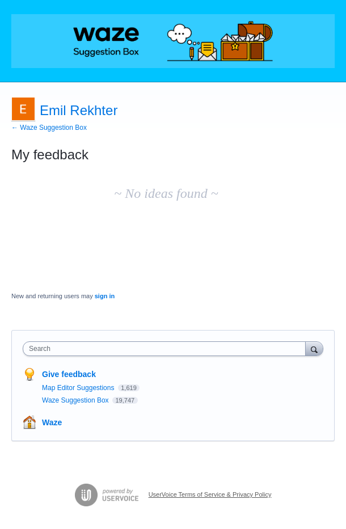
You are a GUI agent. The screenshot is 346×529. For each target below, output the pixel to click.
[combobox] (166, 349)
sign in (105, 296)
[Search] (314, 348)
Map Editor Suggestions (79, 388)
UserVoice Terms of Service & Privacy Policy (210, 494)
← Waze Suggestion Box (49, 128)
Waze (52, 422)
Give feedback (69, 374)
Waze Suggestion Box (76, 400)
